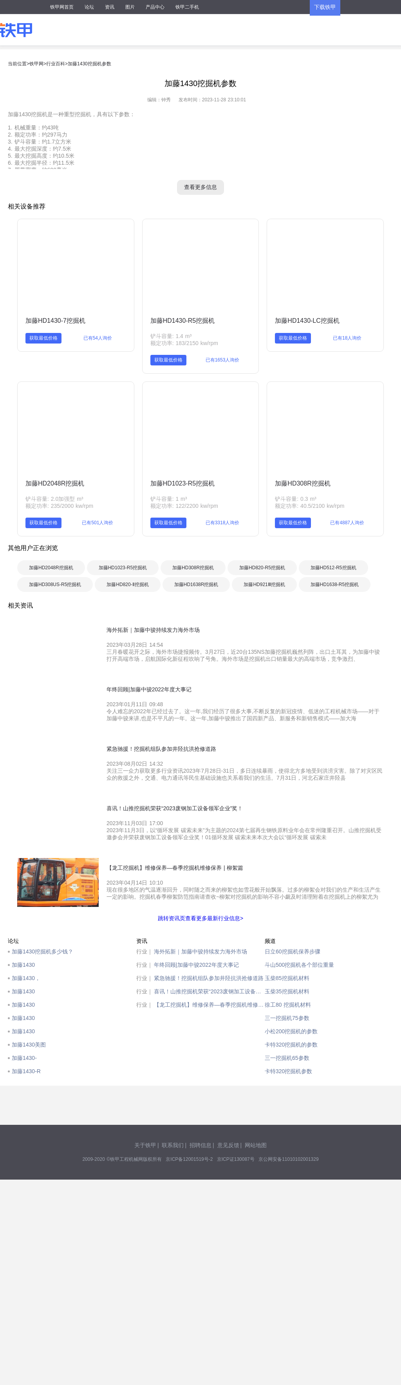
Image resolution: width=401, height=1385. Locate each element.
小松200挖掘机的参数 (291, 1031)
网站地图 (256, 1145)
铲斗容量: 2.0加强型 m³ (54, 499)
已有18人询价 (347, 338)
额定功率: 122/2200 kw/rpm (184, 506)
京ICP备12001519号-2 (189, 1159)
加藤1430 (23, 965)
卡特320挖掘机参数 (288, 1071)
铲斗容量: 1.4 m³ (170, 336)
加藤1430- (24, 1058)
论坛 (89, 7)
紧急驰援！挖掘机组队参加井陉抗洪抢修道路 (209, 978)
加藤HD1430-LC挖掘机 (307, 320)
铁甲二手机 (187, 7)
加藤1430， (26, 978)
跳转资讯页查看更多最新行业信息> (200, 918)
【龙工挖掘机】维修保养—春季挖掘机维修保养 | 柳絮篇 (209, 1005)
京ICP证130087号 (236, 1159)
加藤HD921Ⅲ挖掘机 (264, 584)
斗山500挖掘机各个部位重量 (299, 965)
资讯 (109, 7)
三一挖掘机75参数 (287, 1018)
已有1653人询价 (223, 360)
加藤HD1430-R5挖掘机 (182, 320)
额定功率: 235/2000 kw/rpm (59, 506)
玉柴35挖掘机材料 (287, 991)
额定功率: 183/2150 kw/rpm (184, 343)
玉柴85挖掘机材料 (287, 978)
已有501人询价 (97, 522)
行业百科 (55, 64)
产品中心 (155, 7)
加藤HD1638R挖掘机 (196, 584)
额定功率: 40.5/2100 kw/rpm (309, 506)
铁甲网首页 (62, 7)
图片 (130, 7)
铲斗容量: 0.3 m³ (295, 499)
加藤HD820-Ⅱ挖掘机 (127, 584)
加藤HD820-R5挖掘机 (262, 567)
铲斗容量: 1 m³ (168, 499)
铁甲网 (36, 64)
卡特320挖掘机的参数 (291, 1044)
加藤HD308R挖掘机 (302, 483)
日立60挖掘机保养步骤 (292, 951)
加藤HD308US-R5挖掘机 (55, 584)
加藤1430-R (26, 1071)
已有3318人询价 (223, 522)
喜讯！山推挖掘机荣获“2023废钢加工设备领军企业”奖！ (209, 991)
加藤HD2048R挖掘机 (54, 483)
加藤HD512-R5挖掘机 (333, 567)
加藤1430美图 (29, 1044)
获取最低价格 (43, 338)
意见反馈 (228, 1145)
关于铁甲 (145, 1145)
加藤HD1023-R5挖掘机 (182, 483)
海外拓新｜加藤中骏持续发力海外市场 (200, 951)
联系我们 (173, 1145)
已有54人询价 (97, 338)
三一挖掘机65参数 (287, 1058)
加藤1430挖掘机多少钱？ (42, 951)
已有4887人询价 (347, 522)
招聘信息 (200, 1145)
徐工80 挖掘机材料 (288, 1005)
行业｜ (144, 951)
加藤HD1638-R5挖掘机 (335, 584)
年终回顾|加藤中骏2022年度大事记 (196, 965)
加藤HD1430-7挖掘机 (55, 320)
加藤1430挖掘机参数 (89, 64)
